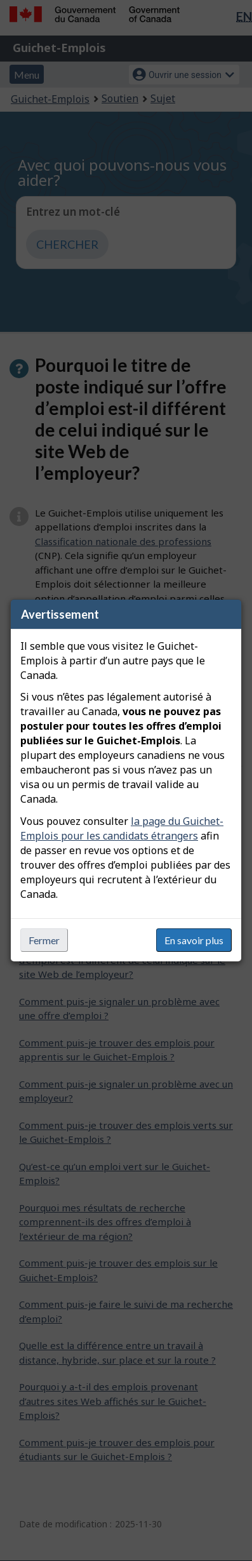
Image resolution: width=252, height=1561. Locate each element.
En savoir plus (193, 940)
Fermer (44, 940)
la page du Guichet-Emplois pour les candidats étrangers (121, 828)
